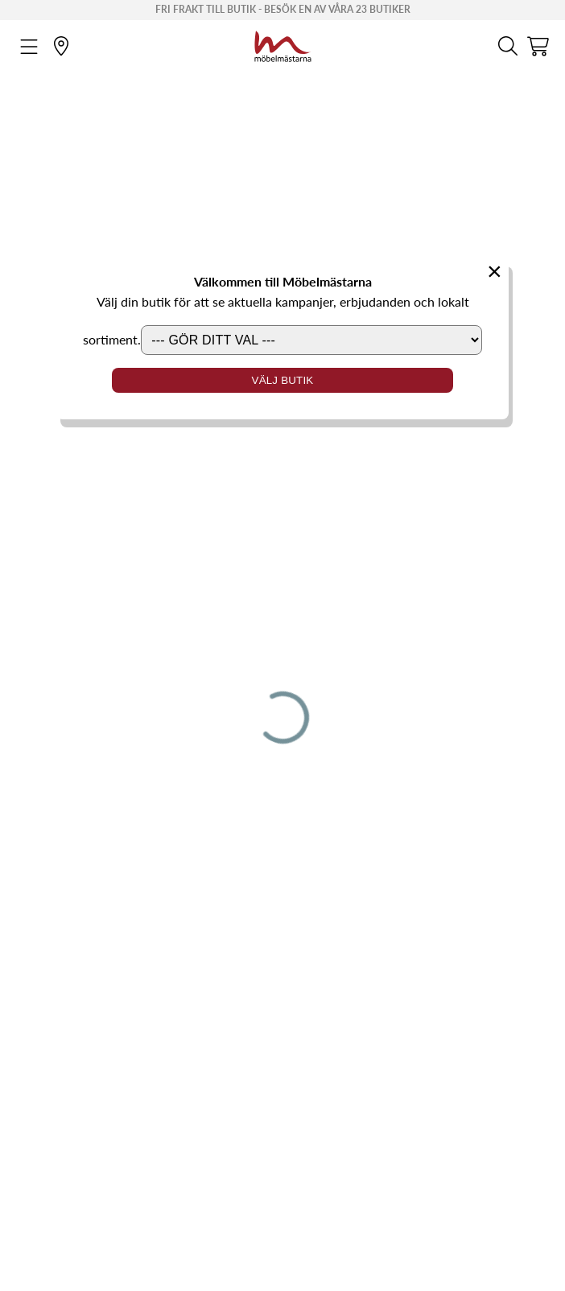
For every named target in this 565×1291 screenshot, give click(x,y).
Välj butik (283, 380)
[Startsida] (282, 44)
